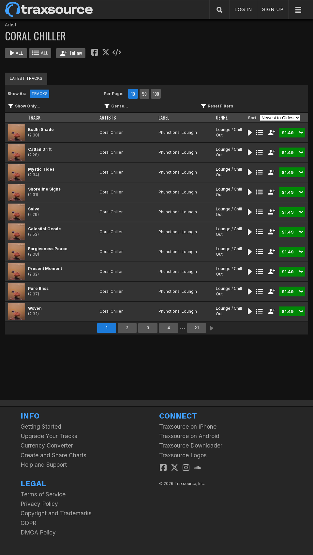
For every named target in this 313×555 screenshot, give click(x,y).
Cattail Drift (40, 149)
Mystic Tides (41, 169)
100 (156, 94)
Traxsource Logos (183, 455)
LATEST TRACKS (26, 78)
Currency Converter (47, 445)
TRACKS (39, 93)
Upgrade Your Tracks (49, 436)
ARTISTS (107, 117)
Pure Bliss (38, 288)
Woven (35, 308)
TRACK (34, 117)
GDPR (29, 522)
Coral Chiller (111, 132)
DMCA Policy (38, 532)
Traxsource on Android (189, 436)
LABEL (163, 117)
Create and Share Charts (53, 455)
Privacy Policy (39, 503)
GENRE (222, 117)
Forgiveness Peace (47, 248)
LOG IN (243, 9)
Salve (33, 208)
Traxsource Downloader (190, 445)
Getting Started (41, 426)
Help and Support (44, 464)
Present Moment (45, 268)
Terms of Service (43, 494)
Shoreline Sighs (44, 189)
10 (133, 94)
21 (196, 327)
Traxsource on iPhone (187, 426)
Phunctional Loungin (177, 132)
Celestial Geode (44, 228)
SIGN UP (272, 9)
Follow (71, 53)
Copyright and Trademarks (56, 513)
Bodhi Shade (41, 129)
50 (144, 94)
